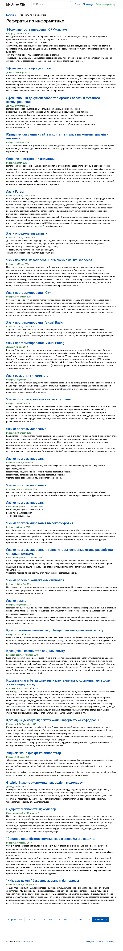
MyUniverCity (27, 941)
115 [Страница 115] (58, 919)
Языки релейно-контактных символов (35, 580)
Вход (77, 4)
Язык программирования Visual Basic (34, 322)
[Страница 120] (100, 919)
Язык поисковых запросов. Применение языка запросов (49, 260)
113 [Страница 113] (43, 919)
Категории (11, 15)
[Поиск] (51, 4)
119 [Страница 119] (88, 919)
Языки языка (16, 601)
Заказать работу (105, 4)
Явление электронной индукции (30, 159)
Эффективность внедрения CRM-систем (36, 29)
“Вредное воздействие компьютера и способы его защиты (50, 839)
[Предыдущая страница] (15, 919)
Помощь (88, 4)
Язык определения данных (26, 233)
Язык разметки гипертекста (27, 376)
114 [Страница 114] (50, 919)
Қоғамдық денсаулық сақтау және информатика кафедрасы (52, 720)
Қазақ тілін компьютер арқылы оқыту (35, 651)
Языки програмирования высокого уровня (38, 399)
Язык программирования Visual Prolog (35, 343)
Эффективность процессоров (28, 68)
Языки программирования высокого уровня (39, 523)
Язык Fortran (15, 191)
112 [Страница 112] (35, 919)
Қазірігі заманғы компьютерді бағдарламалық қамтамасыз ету (54, 630)
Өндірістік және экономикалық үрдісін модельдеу (44, 782)
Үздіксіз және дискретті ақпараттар (33, 753)
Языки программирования (26, 429)
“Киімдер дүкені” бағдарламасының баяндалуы (42, 881)
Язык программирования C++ (28, 293)
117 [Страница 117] (73, 919)
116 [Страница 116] (65, 919)
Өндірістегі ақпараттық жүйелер (31, 809)
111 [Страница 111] (28, 919)
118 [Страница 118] (80, 919)
